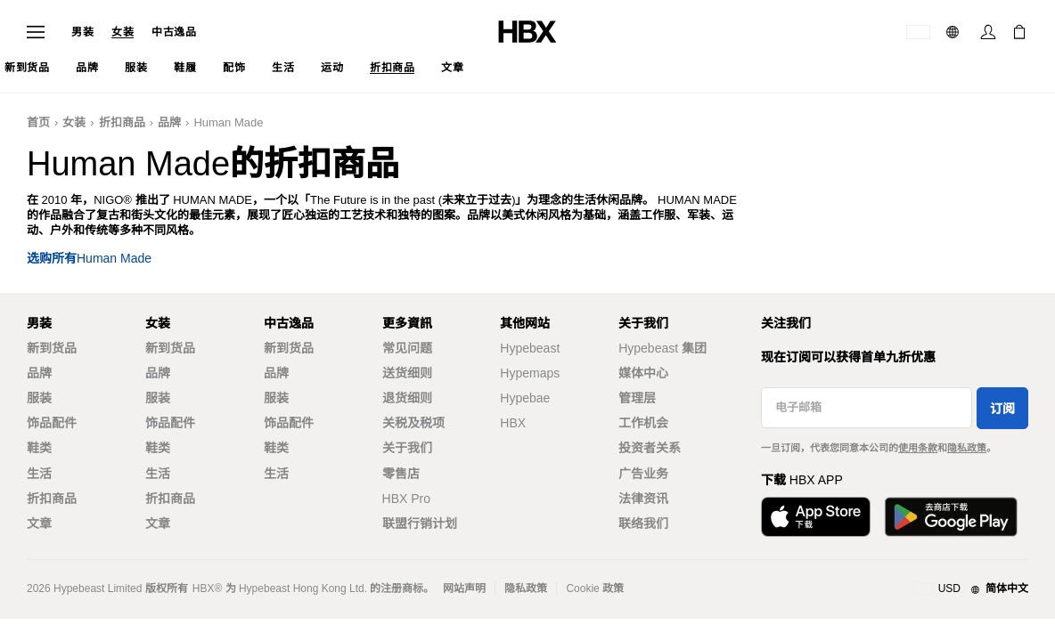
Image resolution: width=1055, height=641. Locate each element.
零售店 (401, 474)
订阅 (1002, 409)
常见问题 (407, 348)
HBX (513, 423)
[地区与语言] (970, 589)
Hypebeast (530, 348)
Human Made (228, 122)
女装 (122, 32)
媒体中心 (643, 373)
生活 (39, 474)
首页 (38, 122)
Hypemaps (530, 373)
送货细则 (407, 373)
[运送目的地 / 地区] (918, 32)
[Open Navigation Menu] (36, 32)
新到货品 (52, 348)
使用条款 (917, 447)
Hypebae (525, 398)
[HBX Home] (527, 30)
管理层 (637, 398)
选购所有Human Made (89, 258)
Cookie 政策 (595, 588)
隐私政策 (966, 447)
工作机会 (643, 423)
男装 (82, 32)
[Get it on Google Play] (951, 517)
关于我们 (407, 448)
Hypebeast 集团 (662, 348)
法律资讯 (643, 498)
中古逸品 (173, 32)
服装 (39, 398)
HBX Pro (406, 498)
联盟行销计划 (419, 523)
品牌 (169, 122)
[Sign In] (988, 32)
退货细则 (407, 398)
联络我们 (643, 523)
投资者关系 (649, 448)
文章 (39, 523)
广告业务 (643, 474)
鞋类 (39, 448)
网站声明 (464, 588)
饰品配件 (52, 423)
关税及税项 (413, 423)
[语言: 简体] (955, 32)
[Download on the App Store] (816, 517)
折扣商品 (122, 122)
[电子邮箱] (866, 407)
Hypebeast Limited (97, 588)
